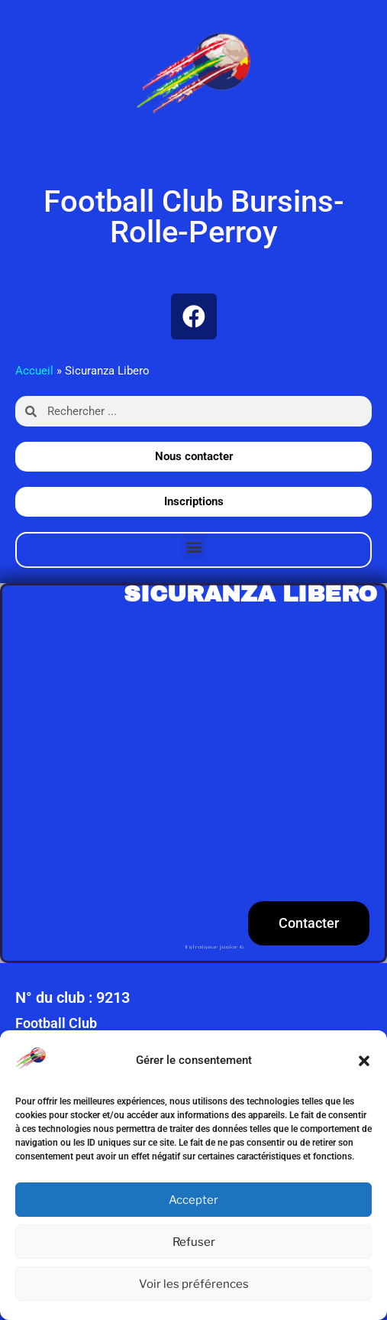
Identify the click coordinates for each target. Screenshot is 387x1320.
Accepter (193, 1200)
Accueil (34, 371)
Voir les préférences (194, 1284)
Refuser (194, 1242)
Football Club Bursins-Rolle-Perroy (194, 216)
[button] (364, 1061)
